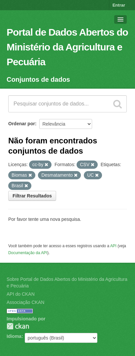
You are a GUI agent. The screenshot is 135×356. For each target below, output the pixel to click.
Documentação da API (27, 253)
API (113, 246)
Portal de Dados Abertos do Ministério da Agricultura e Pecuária (67, 47)
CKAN (18, 326)
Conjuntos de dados (38, 79)
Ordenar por (21, 123)
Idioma (14, 336)
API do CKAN (21, 294)
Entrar (119, 5)
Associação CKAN (25, 302)
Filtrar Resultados (32, 195)
